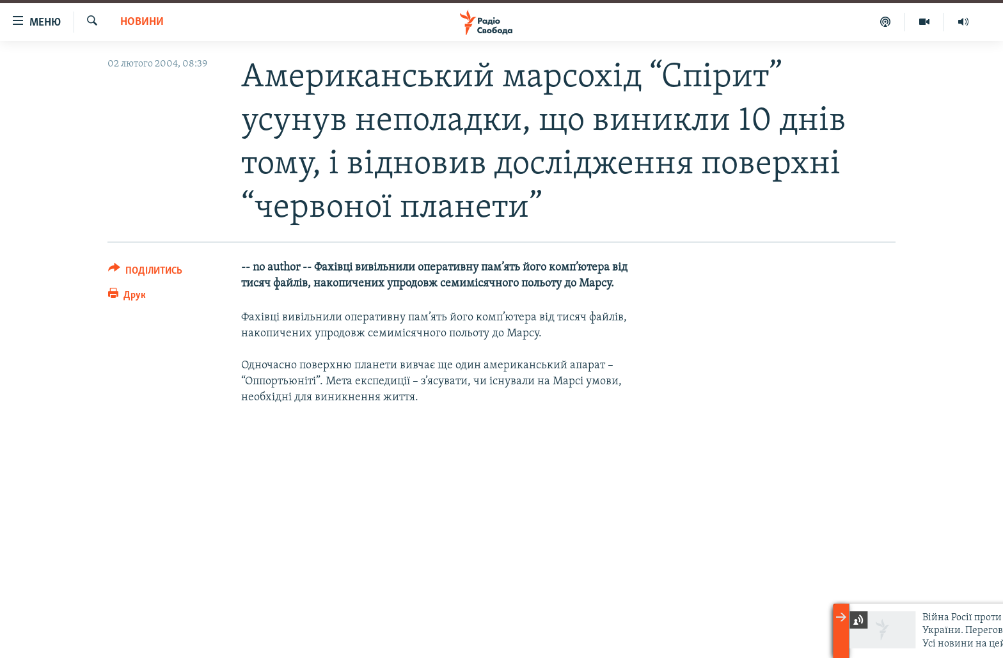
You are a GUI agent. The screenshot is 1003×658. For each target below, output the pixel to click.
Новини (142, 22)
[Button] (145, 273)
